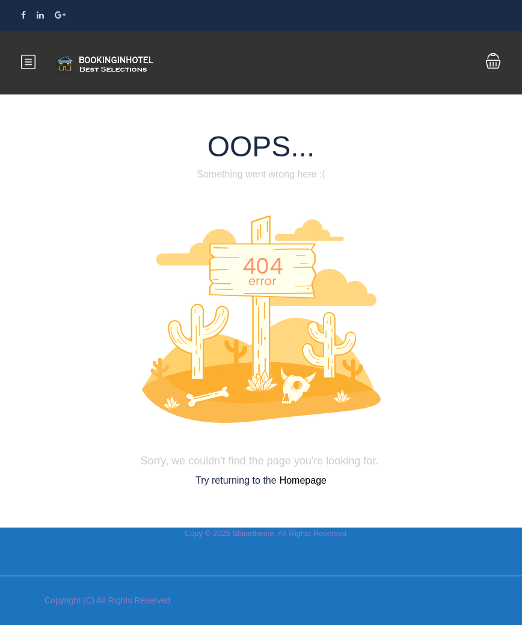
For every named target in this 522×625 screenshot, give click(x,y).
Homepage (303, 480)
